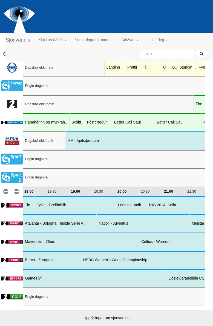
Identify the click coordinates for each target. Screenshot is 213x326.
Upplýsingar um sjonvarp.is (106, 318)
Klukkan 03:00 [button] (52, 40)
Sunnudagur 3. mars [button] (94, 40)
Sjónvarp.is (18, 40)
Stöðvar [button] (129, 40)
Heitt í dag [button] (157, 40)
